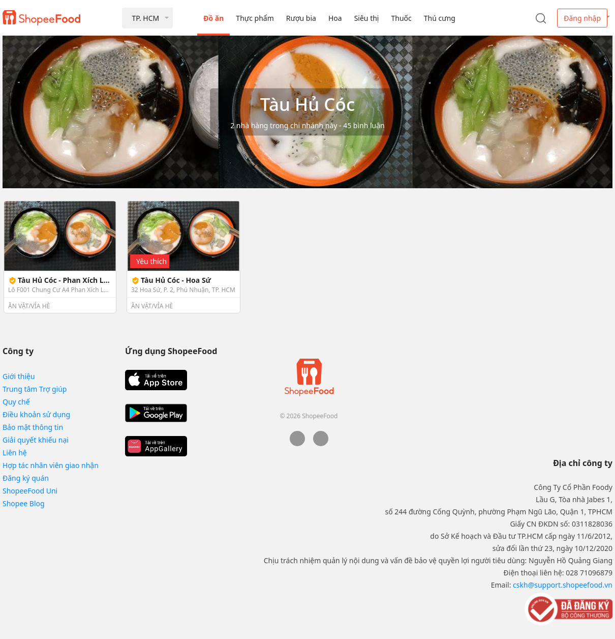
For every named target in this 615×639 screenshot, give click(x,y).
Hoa (335, 18)
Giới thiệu (19, 376)
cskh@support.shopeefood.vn (562, 585)
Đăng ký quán (26, 478)
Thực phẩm (254, 18)
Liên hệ (15, 452)
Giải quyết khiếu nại (36, 440)
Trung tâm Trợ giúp (35, 389)
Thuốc (401, 18)
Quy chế (16, 401)
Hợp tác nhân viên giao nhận (51, 465)
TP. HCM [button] (145, 18)
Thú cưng (439, 18)
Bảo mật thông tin (33, 427)
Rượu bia (301, 18)
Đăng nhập (582, 18)
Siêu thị (366, 18)
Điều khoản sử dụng (36, 414)
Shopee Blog (24, 503)
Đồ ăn (213, 18)
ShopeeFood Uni (30, 491)
